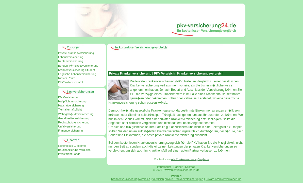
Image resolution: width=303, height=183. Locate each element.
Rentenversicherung (70, 61)
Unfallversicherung (69, 126)
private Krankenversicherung (174, 135)
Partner (177, 166)
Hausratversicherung (71, 105)
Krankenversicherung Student (76, 69)
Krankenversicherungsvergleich (130, 178)
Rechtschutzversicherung (74, 122)
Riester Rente (66, 78)
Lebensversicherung (70, 57)
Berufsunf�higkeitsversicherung (78, 65)
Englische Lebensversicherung (77, 74)
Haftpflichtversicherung (72, 101)
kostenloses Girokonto (72, 145)
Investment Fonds (69, 153)
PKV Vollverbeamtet (70, 82)
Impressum (164, 166)
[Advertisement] (151, 40)
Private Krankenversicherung (76, 52)
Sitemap (190, 166)
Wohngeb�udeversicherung (75, 114)
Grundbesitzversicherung (73, 118)
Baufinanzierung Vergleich (74, 149)
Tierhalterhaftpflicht (70, 109)
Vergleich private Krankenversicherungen (177, 178)
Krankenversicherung (185, 119)
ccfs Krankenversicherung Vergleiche (190, 159)
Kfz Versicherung (68, 97)
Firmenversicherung (70, 130)
